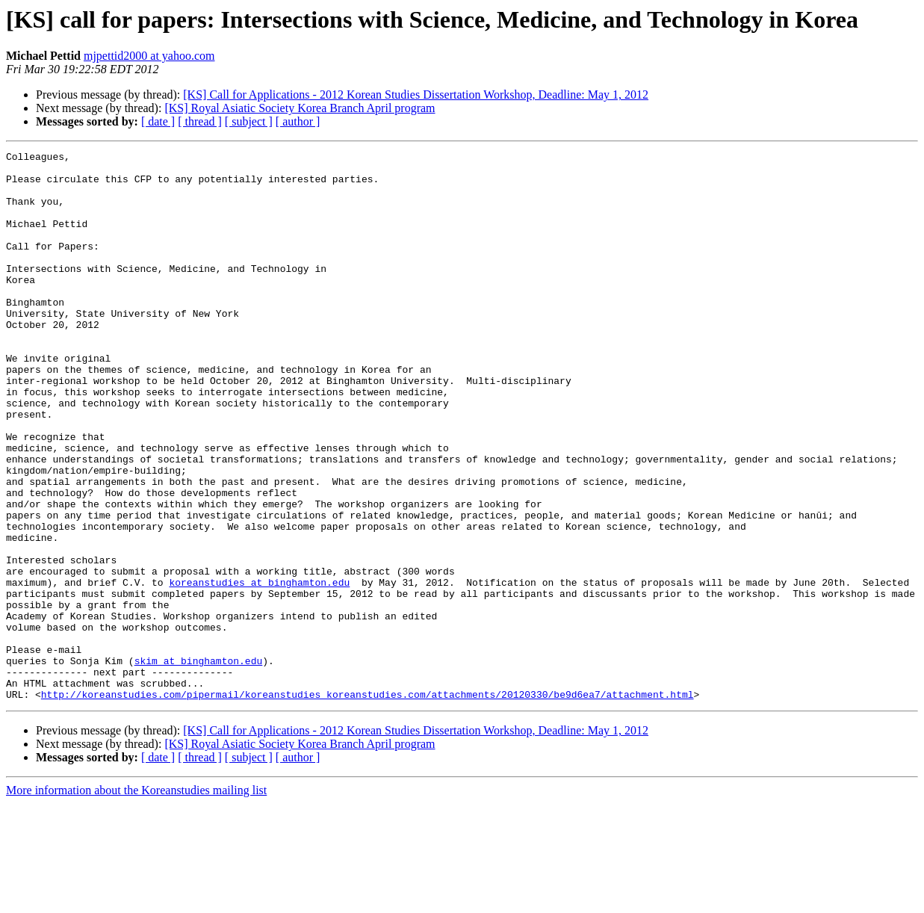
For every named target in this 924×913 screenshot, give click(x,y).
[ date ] (158, 121)
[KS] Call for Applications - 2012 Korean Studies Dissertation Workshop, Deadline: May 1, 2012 (415, 94)
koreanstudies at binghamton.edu (259, 669)
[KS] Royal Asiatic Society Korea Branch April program (299, 108)
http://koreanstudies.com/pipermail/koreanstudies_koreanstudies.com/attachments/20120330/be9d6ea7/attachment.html (367, 804)
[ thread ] (200, 121)
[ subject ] (249, 121)
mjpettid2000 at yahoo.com (149, 55)
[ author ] (298, 121)
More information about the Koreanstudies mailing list (136, 900)
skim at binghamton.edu (198, 763)
